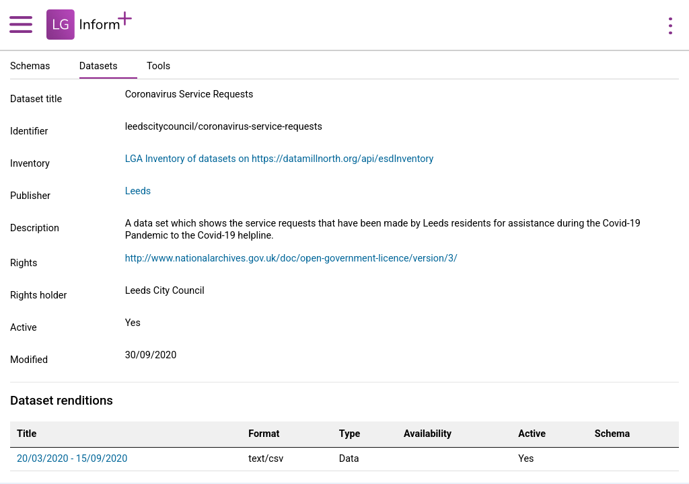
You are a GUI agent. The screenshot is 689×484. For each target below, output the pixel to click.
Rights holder (38, 295)
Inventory (30, 163)
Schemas (30, 66)
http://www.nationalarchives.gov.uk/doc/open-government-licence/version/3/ (291, 258)
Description (34, 228)
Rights (24, 263)
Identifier (29, 131)
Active (23, 327)
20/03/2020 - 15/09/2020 (72, 459)
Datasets (98, 66)
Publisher (30, 196)
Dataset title (36, 99)
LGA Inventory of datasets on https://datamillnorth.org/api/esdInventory (279, 159)
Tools (158, 66)
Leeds (138, 191)
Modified (29, 360)
